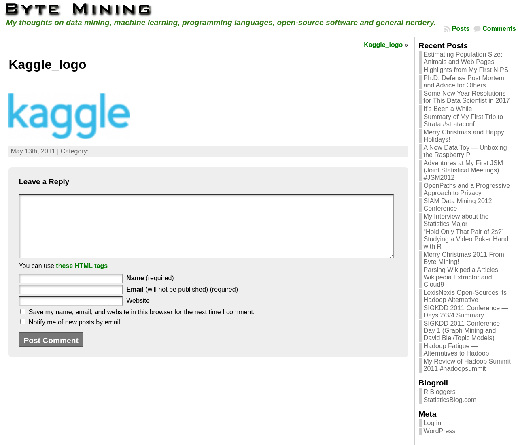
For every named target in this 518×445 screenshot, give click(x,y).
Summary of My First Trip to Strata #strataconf (463, 120)
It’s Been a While (448, 108)
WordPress (440, 431)
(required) (150, 290)
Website (138, 312)
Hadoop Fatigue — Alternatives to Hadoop (456, 350)
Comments (499, 28)
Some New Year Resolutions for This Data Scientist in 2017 (467, 97)
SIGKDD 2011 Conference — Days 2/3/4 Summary (466, 311)
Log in (433, 422)
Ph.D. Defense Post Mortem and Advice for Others (464, 82)
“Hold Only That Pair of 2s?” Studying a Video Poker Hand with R (466, 239)
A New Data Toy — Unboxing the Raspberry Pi (465, 151)
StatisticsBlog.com (450, 399)
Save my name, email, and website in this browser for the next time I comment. (142, 324)
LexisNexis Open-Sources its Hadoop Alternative (465, 296)
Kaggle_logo (383, 44)
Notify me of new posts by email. (75, 334)
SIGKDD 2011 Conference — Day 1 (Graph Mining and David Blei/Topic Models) (466, 330)
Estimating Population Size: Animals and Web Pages (463, 58)
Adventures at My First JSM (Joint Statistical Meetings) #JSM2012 (463, 170)
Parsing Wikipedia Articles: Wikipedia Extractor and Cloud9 (462, 277)
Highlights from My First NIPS (466, 69)
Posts (461, 28)
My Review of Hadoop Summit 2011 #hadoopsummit (467, 365)
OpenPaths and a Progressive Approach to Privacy (467, 189)
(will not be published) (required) (182, 301)
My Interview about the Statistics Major (456, 220)
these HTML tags (82, 278)
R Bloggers (440, 391)
